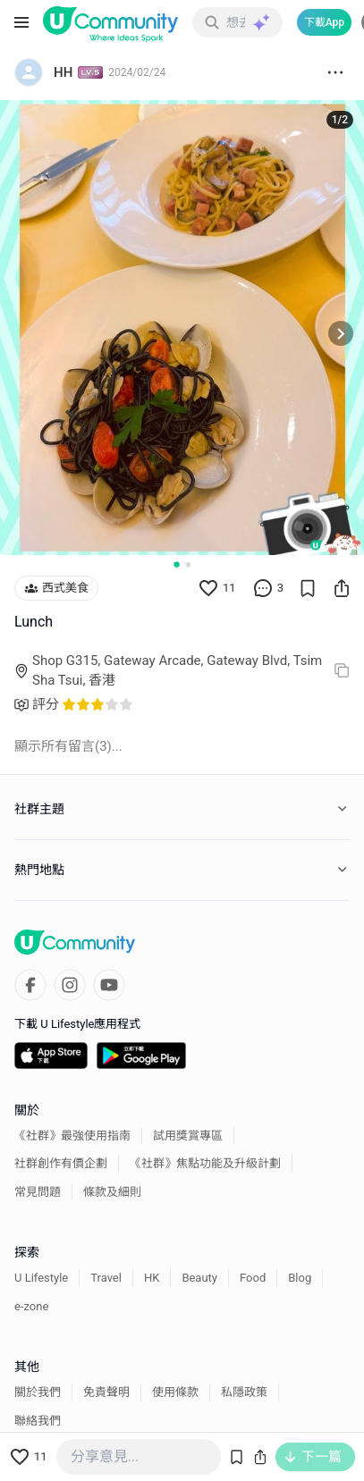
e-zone (31, 1306)
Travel (106, 1277)
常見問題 (37, 1192)
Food (253, 1277)
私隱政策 (244, 1392)
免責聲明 (106, 1392)
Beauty (199, 1277)
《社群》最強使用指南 (72, 1135)
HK (151, 1277)
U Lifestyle (41, 1277)
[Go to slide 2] (188, 564)
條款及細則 (112, 1192)
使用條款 (175, 1392)
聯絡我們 (37, 1420)
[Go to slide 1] (176, 564)
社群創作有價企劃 (60, 1163)
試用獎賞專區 (188, 1135)
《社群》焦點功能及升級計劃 (205, 1163)
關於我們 (37, 1392)
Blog (299, 1277)
